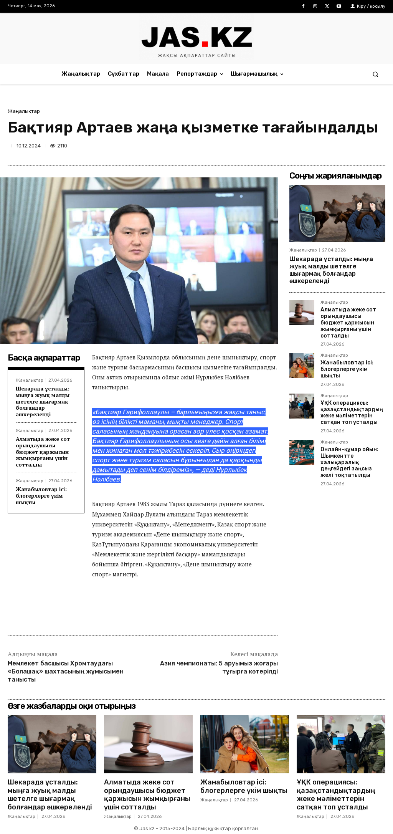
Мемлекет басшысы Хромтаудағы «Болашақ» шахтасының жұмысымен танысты (66, 671)
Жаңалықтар (24, 111)
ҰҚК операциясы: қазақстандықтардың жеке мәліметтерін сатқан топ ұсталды (351, 412)
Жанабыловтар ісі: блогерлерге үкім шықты (41, 495)
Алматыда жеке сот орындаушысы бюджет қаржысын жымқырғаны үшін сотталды (43, 451)
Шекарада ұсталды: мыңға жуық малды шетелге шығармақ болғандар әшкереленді (42, 401)
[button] (375, 74)
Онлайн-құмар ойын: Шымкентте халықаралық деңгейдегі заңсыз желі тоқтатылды (349, 462)
